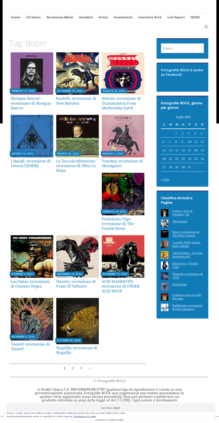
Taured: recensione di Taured (30, 346)
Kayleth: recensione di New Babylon (76, 101)
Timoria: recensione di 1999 (187, 275)
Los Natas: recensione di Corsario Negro (30, 284)
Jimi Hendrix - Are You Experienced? (187, 254)
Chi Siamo (33, 17)
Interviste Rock (150, 17)
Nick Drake (179, 284)
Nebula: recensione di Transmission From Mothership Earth (121, 103)
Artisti (103, 17)
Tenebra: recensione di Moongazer (122, 163)
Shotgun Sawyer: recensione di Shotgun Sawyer (31, 103)
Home (15, 17)
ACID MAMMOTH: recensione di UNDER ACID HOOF (121, 286)
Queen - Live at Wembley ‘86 (182, 212)
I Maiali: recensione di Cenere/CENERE (31, 163)
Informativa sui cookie (85, 416)
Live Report (176, 17)
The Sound (179, 221)
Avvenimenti (123, 17)
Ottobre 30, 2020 (68, 340)
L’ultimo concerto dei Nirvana (186, 297)
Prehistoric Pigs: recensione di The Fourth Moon (118, 223)
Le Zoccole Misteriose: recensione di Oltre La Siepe (76, 165)
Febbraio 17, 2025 (23, 90)
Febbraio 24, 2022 (114, 211)
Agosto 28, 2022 (114, 90)
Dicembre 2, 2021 (22, 274)
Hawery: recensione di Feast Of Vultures (76, 284)
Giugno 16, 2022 (22, 153)
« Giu (165, 179)
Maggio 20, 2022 (68, 153)
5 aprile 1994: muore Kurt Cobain (186, 244)
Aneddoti (86, 17)
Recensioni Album (59, 17)
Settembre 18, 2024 (69, 90)
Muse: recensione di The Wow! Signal (185, 233)
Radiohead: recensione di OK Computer (187, 307)
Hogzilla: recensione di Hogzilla (76, 350)
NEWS (195, 17)
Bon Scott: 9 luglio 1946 (185, 265)
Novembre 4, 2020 (23, 336)
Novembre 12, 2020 (69, 274)
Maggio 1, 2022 (113, 153)
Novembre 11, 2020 (115, 274)
